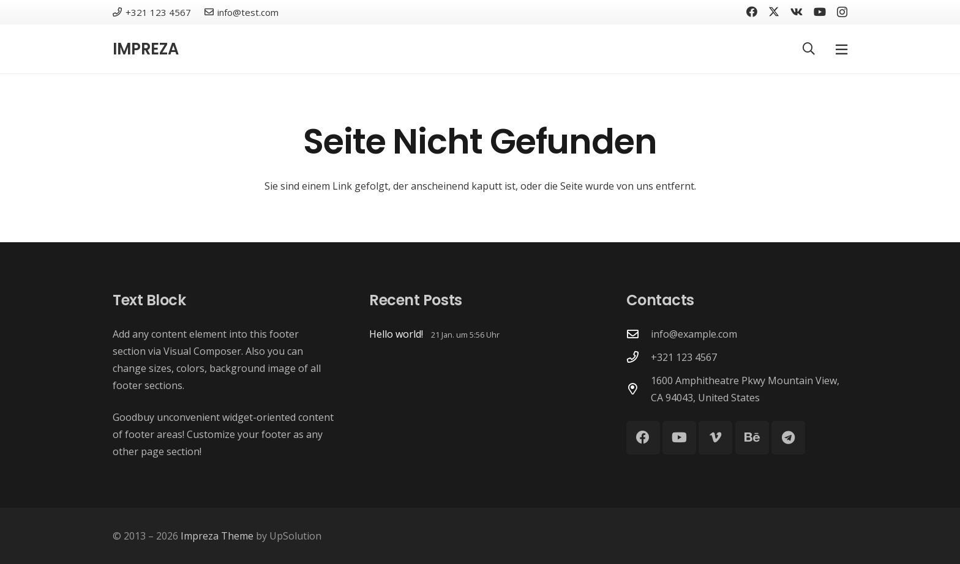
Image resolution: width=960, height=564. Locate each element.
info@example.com (694, 334)
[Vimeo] (715, 438)
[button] (808, 49)
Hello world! (396, 334)
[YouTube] (820, 11)
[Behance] (752, 438)
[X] (773, 11)
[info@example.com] (638, 334)
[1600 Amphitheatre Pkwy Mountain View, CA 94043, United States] (638, 389)
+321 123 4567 (684, 357)
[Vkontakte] (796, 11)
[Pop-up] (841, 49)
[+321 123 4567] (638, 357)
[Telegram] (788, 438)
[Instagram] (842, 12)
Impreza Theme (217, 536)
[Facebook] (751, 11)
